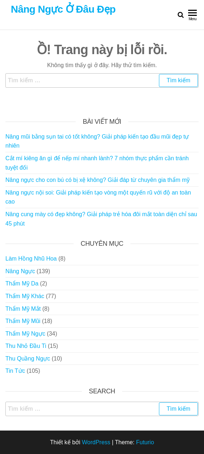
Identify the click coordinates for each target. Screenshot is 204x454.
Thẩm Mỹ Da (22, 283)
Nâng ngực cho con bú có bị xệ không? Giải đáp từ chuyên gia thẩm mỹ (97, 180)
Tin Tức (15, 371)
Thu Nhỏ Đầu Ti (25, 346)
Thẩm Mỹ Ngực (25, 334)
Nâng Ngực (20, 271)
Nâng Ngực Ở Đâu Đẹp (63, 9)
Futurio (145, 442)
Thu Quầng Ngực (27, 358)
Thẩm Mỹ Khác (24, 296)
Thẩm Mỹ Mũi (22, 321)
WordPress (96, 442)
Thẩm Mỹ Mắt (23, 309)
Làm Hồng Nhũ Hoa (31, 259)
